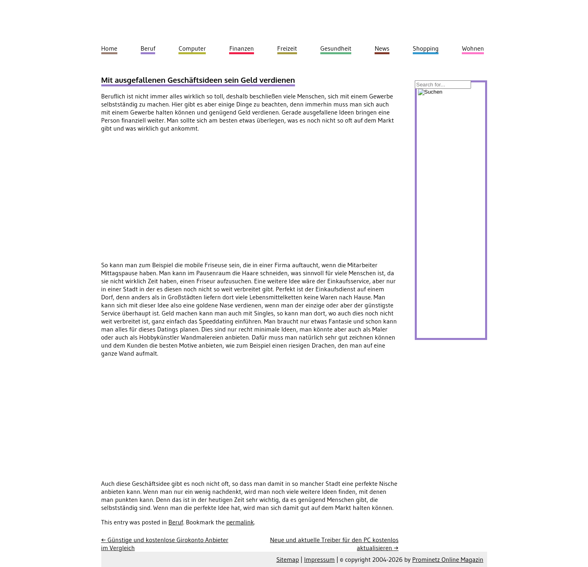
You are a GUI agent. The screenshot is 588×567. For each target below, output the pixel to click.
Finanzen (241, 48)
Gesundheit (335, 48)
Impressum (319, 559)
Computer (192, 48)
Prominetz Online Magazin (448, 559)
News (382, 48)
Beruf (175, 522)
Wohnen (473, 48)
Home (109, 48)
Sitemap (287, 559)
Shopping (426, 48)
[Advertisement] (168, 195)
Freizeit (287, 48)
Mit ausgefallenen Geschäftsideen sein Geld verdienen (198, 79)
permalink (240, 522)
